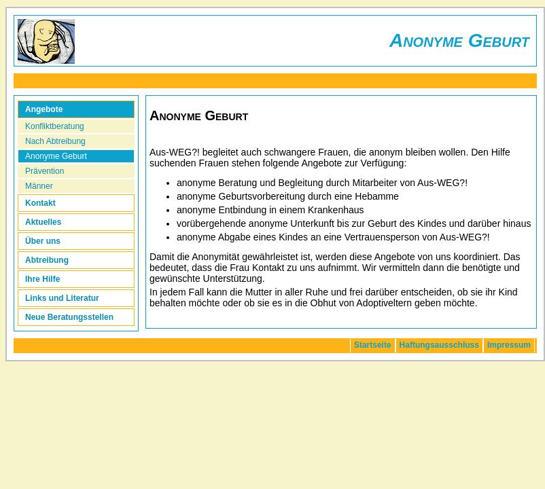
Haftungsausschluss (439, 345)
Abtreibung (47, 260)
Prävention (44, 171)
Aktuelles (43, 222)
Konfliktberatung (54, 126)
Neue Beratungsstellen (69, 317)
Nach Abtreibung (55, 141)
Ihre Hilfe (42, 279)
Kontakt (40, 203)
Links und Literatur (62, 298)
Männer (39, 186)
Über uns (42, 241)
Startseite (372, 345)
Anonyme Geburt (56, 156)
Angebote (44, 109)
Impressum (509, 345)
